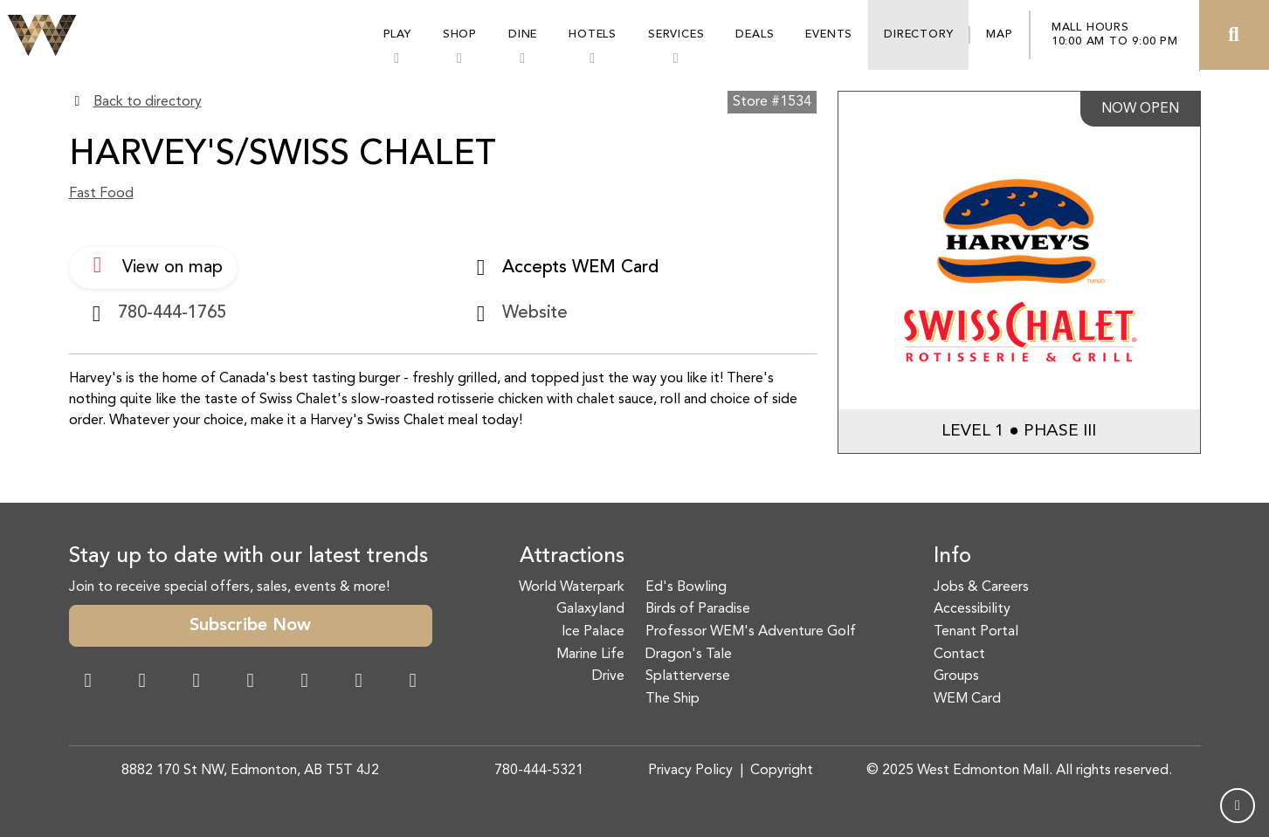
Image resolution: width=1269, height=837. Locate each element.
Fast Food (101, 194)
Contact (959, 655)
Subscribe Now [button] (250, 626)
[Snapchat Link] (196, 682)
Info (952, 556)
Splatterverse (687, 676)
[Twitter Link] (250, 682)
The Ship (672, 699)
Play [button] (397, 34)
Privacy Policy (690, 771)
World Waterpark (571, 587)
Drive (608, 676)
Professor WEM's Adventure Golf (750, 632)
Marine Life (590, 655)
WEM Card (967, 699)
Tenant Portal (976, 632)
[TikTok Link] (359, 682)
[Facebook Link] (88, 682)
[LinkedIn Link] (413, 682)
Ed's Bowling (686, 587)
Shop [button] (460, 34)
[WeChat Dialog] (305, 682)
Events (828, 34)
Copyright (781, 771)
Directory (918, 34)
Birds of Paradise (697, 609)
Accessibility (972, 609)
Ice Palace (593, 632)
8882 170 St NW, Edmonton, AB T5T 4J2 (250, 771)
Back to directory (147, 102)
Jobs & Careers (981, 587)
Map (999, 34)
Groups (956, 676)
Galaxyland (590, 609)
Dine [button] (522, 34)
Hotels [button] (593, 34)
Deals (754, 34)
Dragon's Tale (688, 655)
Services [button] (676, 34)
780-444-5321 (538, 771)
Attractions (572, 556)
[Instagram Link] (142, 682)
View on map (153, 265)
